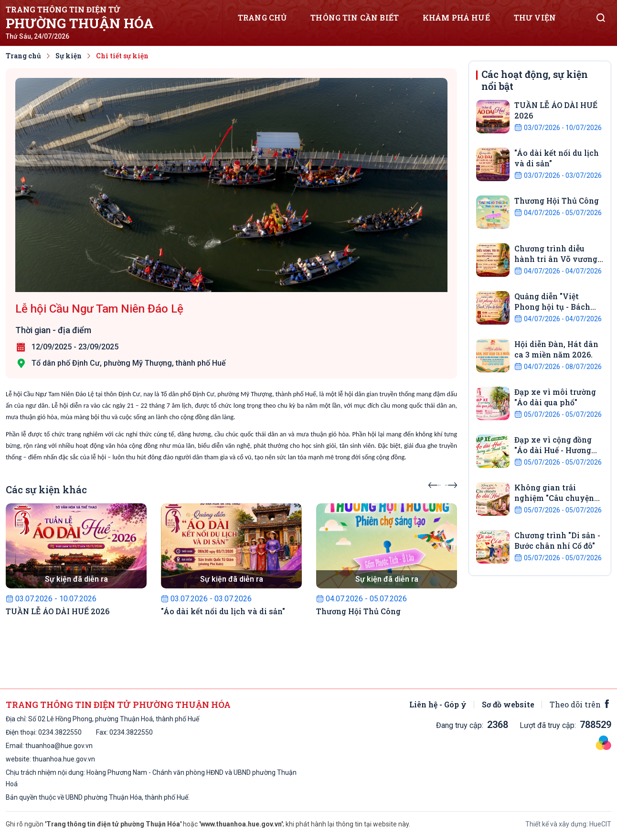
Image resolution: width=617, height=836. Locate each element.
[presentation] (434, 482)
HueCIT (600, 824)
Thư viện (535, 17)
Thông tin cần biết (354, 17)
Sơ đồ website (508, 704)
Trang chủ (262, 17)
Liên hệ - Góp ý (438, 704)
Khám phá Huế (456, 17)
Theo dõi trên (580, 704)
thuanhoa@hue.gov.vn (59, 745)
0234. (46, 732)
